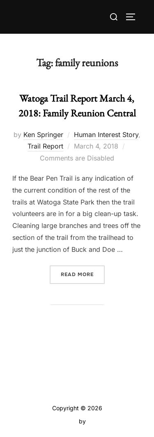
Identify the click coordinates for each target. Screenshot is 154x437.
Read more (83, 274)
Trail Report (45, 146)
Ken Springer (43, 134)
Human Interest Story (106, 134)
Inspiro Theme (58, 421)
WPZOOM (101, 421)
